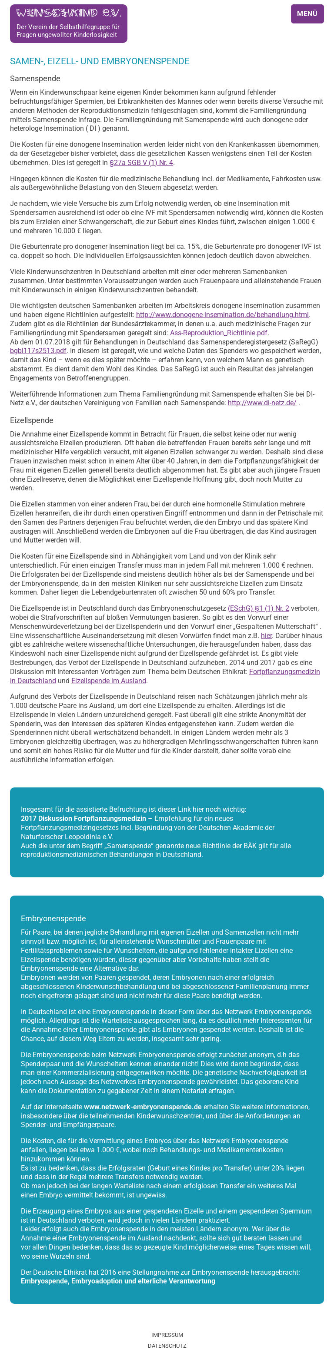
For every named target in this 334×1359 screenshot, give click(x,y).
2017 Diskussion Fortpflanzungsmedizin (83, 818)
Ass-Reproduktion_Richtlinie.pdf (218, 333)
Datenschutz (167, 1345)
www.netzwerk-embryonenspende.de (143, 1107)
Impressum (167, 1335)
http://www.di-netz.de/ (262, 403)
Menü (307, 14)
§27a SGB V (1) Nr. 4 (141, 163)
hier (266, 636)
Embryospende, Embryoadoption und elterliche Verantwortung (118, 1281)
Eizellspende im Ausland (108, 681)
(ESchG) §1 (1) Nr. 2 (258, 608)
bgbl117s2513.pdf (38, 351)
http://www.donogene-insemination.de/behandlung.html (222, 315)
